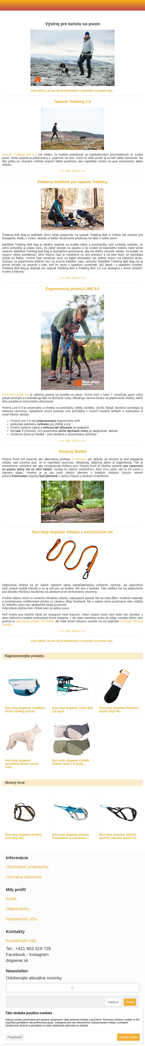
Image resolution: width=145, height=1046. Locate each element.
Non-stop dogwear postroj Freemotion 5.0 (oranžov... (70, 836)
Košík (11, 898)
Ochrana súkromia (24, 876)
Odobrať (113, 1002)
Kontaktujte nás (21, 940)
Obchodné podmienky (27, 866)
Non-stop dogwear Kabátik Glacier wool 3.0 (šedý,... (70, 762)
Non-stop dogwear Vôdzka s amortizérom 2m (72, 532)
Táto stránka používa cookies (28, 1013)
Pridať (130, 1002)
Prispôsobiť (14, 1037)
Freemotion (78, 459)
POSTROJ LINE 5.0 (15, 394)
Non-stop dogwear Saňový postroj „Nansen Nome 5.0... (118, 836)
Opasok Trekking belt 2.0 (20, 154)
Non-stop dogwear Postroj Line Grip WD (23, 836)
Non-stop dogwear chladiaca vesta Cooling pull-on (25, 709)
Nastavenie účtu (22, 918)
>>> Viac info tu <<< (72, 171)
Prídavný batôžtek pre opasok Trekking (72, 182)
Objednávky (17, 908)
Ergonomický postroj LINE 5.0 (72, 289)
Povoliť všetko (128, 1037)
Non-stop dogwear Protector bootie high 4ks (119, 709)
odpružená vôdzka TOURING (34, 621)
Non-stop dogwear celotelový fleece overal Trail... (21, 764)
